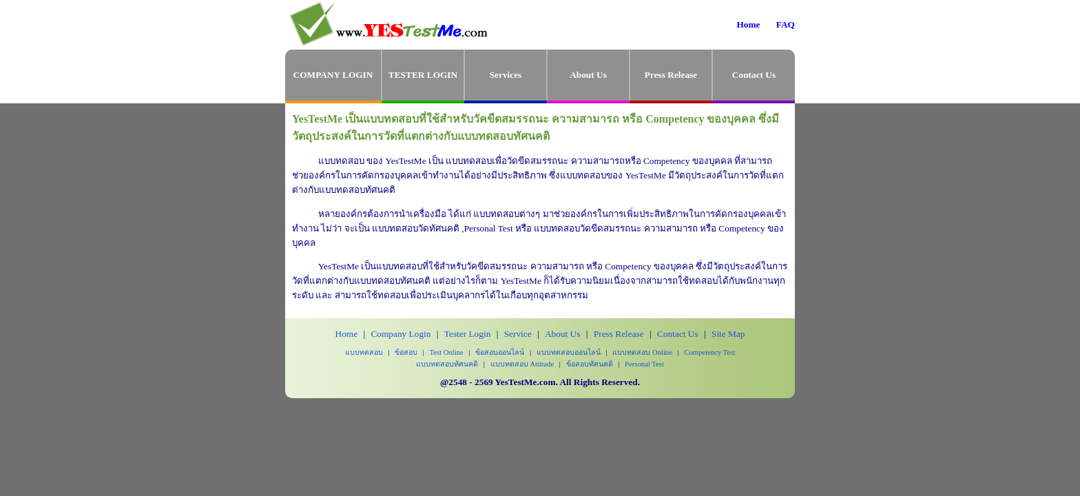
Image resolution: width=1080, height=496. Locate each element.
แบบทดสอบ (364, 352)
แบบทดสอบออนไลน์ (569, 352)
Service (518, 334)
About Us (588, 75)
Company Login (400, 334)
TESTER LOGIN (422, 75)
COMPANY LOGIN (333, 75)
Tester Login (467, 334)
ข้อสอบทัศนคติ (589, 364)
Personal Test (644, 364)
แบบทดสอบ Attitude (522, 364)
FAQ (785, 24)
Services (506, 75)
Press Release (671, 75)
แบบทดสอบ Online (642, 352)
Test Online (447, 352)
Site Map (728, 334)
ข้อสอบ (406, 352)
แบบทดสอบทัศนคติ (447, 364)
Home (748, 24)
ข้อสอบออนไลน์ (499, 352)
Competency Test (709, 352)
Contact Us (754, 75)
